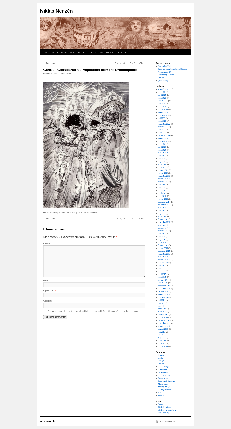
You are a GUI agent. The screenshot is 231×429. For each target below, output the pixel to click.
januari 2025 (163, 101)
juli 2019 (161, 156)
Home (46, 52)
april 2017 (162, 216)
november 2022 (164, 124)
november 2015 (164, 254)
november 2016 (164, 222)
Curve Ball (162, 78)
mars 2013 (162, 343)
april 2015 (162, 274)
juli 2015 (161, 265)
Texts (160, 392)
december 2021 (164, 135)
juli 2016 (161, 234)
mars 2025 (162, 98)
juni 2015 (162, 268)
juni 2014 (162, 303)
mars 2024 (162, 106)
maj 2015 (161, 271)
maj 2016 (161, 239)
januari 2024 (163, 109)
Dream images (123, 52)
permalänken (92, 213)
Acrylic (161, 355)
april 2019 (162, 164)
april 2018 (162, 193)
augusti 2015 (163, 262)
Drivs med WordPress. (167, 421)
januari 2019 (163, 173)
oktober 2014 (163, 291)
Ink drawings (72, 213)
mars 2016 (162, 242)
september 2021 (164, 138)
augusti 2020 (163, 141)
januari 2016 (163, 248)
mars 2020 (162, 150)
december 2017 (164, 202)
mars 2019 (162, 167)
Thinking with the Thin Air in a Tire (130, 63)
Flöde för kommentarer (167, 410)
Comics (92, 52)
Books (160, 358)
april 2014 (162, 309)
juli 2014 (161, 300)
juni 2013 (162, 335)
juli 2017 (161, 210)
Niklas (68, 74)
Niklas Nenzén (56, 10)
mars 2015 (162, 277)
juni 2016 (162, 236)
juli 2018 (161, 184)
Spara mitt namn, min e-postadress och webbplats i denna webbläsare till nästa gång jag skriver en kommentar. (95, 311)
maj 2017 (161, 213)
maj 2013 (161, 338)
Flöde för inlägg (164, 407)
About (55, 52)
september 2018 (164, 179)
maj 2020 (161, 144)
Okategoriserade (164, 390)
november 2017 (164, 205)
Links (72, 52)
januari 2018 (163, 199)
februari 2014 (163, 314)
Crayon (161, 364)
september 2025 (164, 89)
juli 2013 (161, 332)
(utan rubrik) (163, 80)
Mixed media (163, 384)
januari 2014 (163, 317)
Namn (46, 280)
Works (64, 52)
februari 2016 (163, 245)
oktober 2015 (163, 257)
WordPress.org (163, 413)
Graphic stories (164, 375)
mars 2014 (162, 312)
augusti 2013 (163, 329)
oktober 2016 (163, 225)
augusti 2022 (163, 127)
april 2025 (162, 95)
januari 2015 (163, 283)
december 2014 (164, 286)
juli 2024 (161, 104)
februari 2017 (163, 219)
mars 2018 (162, 196)
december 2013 (164, 320)
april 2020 (162, 147)
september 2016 (164, 228)
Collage (161, 361)
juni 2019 (162, 158)
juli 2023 (161, 118)
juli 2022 (161, 130)
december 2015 (164, 251)
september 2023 (164, 112)
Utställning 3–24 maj (166, 75)
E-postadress (49, 291)
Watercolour (163, 395)
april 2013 (162, 340)
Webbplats (47, 301)
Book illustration (106, 52)
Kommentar (48, 243)
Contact (82, 52)
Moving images (164, 387)
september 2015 (164, 260)
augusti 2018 (163, 182)
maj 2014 (161, 306)
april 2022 (162, 132)
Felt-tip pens (163, 372)
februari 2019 (163, 170)
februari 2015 (163, 280)
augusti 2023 (163, 115)
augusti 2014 (163, 297)
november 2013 (164, 323)
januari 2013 (163, 346)
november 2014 (164, 288)
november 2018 (164, 176)
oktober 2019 (163, 153)
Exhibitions (162, 369)
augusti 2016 (163, 231)
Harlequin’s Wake (165, 66)
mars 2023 (162, 121)
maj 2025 (161, 92)
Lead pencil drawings (166, 381)
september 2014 (164, 294)
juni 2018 (162, 187)
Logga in (161, 404)
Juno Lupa (49, 63)
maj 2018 (161, 190)
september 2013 (164, 326)
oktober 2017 (163, 208)
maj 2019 (161, 161)
